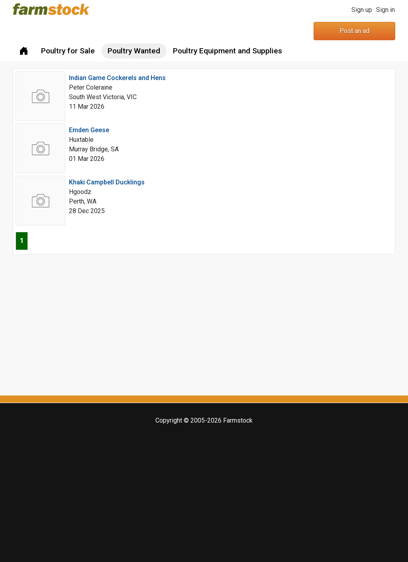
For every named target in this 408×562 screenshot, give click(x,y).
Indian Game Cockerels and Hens (117, 78)
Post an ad (354, 31)
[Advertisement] (204, 324)
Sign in (385, 10)
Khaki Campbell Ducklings (107, 182)
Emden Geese (89, 130)
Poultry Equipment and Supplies (227, 50)
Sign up (361, 10)
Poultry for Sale (68, 50)
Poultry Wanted (134, 50)
